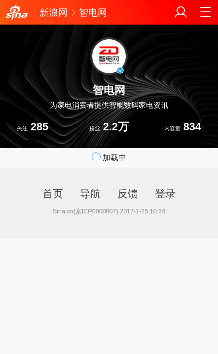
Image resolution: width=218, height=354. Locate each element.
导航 (90, 193)
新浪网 (53, 12)
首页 (52, 193)
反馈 (127, 193)
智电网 (93, 12)
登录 (165, 193)
